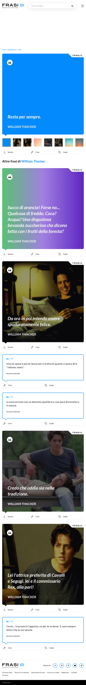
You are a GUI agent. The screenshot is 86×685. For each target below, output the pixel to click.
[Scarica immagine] (15, 152)
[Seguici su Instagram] (62, 665)
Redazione (65, 672)
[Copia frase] (70, 152)
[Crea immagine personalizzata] (43, 152)
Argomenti (12, 50)
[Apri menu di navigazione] (82, 6)
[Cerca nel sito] (72, 5)
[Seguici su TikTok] (81, 665)
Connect (5, 675)
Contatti (74, 672)
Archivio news (7, 672)
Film (19, 50)
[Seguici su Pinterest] (68, 665)
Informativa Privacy (38, 672)
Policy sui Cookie (53, 672)
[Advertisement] (43, 25)
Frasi (4, 50)
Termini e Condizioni (21, 672)
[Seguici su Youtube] (75, 665)
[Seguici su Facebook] (55, 665)
